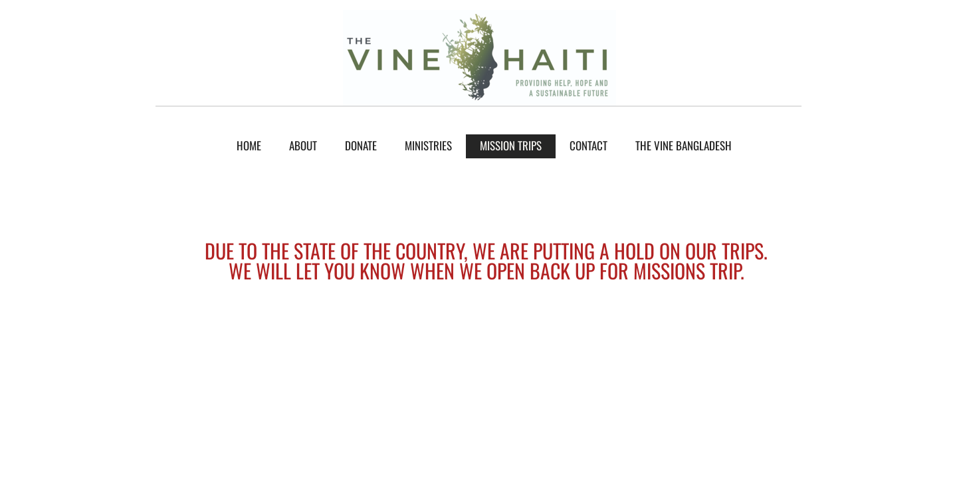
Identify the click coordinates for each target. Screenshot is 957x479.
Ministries (428, 145)
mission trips (511, 145)
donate (361, 145)
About (303, 145)
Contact (588, 145)
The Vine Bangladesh (683, 145)
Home (249, 145)
